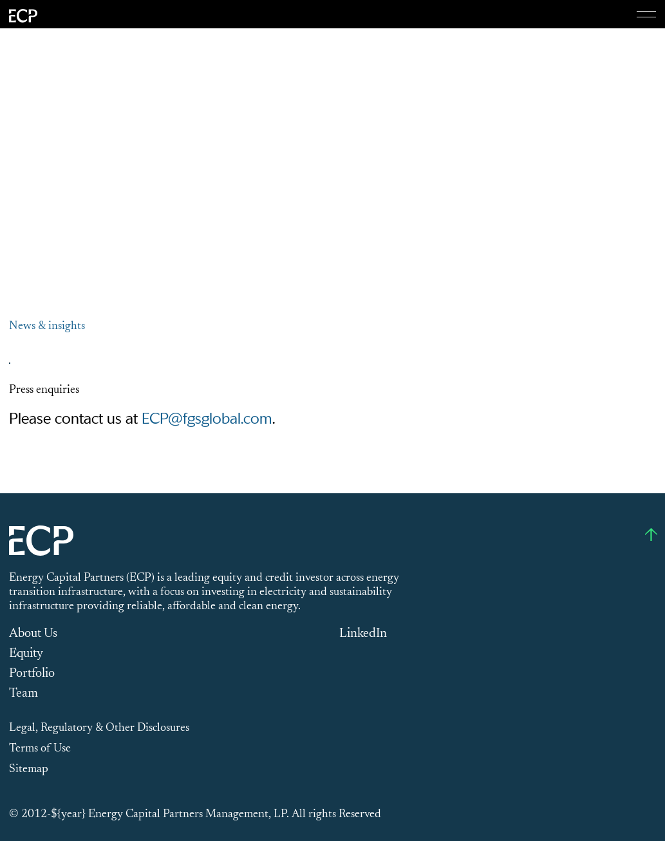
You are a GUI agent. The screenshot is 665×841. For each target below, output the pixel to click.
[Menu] (646, 14)
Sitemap (28, 769)
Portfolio (32, 673)
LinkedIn (363, 633)
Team (23, 693)
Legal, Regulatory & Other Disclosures (99, 728)
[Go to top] (650, 534)
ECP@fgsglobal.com (207, 419)
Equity (26, 653)
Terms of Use (40, 749)
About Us (33, 633)
